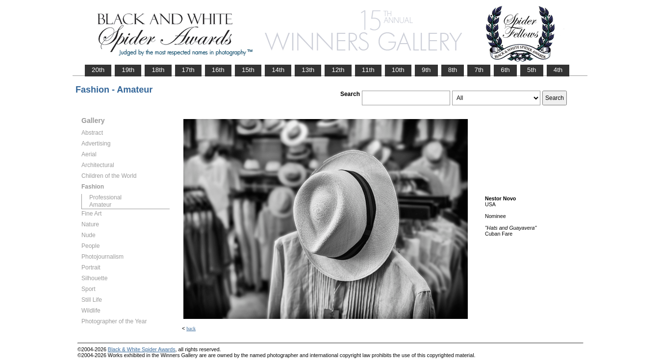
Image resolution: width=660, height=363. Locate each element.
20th (98, 69)
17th (188, 69)
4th (558, 69)
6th (505, 69)
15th (248, 69)
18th (158, 69)
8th (453, 69)
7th (479, 69)
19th (128, 69)
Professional (105, 197)
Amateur (100, 204)
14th (278, 69)
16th (218, 69)
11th (368, 69)
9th (426, 69)
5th (532, 69)
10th (398, 69)
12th (338, 69)
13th (308, 69)
